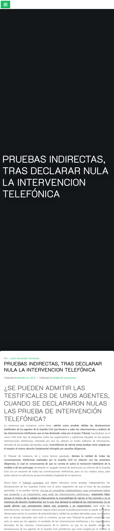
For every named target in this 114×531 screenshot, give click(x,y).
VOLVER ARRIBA (103, 518)
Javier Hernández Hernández (24, 358)
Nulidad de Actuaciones (64, 378)
